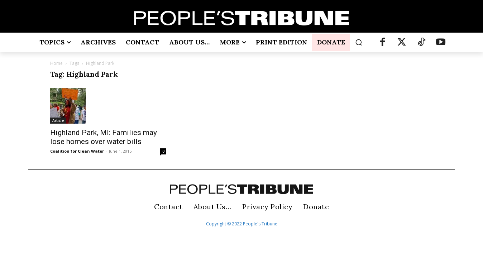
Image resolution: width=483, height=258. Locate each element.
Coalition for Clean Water (77, 151)
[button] (358, 42)
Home (56, 63)
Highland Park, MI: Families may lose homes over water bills (103, 137)
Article (58, 120)
